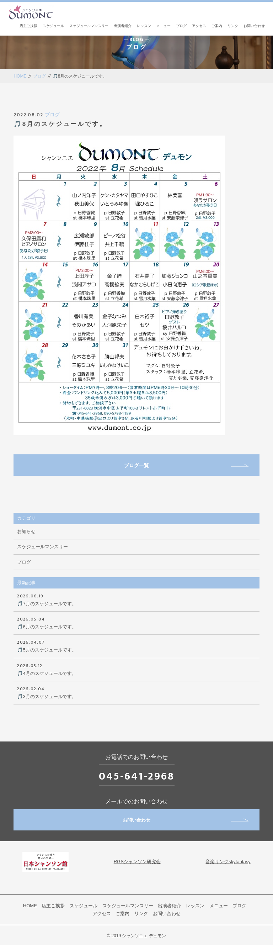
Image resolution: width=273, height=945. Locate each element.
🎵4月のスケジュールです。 (136, 669)
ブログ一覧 (186, 465)
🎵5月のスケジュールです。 (136, 645)
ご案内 (217, 26)
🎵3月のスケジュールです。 (136, 692)
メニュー (163, 26)
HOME (20, 76)
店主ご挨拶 (28, 26)
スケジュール (53, 26)
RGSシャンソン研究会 (137, 861)
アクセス (199, 26)
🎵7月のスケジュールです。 (136, 599)
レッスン (144, 26)
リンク (233, 26)
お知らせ (26, 531)
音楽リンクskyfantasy (227, 861)
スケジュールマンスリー (88, 26)
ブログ (181, 26)
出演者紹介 (123, 26)
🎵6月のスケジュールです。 (136, 622)
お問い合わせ (254, 26)
